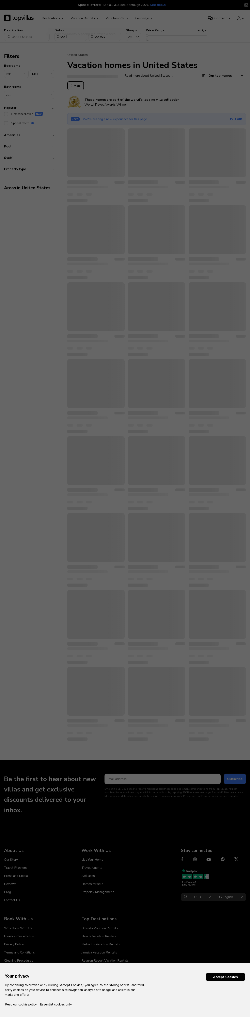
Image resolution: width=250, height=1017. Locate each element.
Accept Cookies (225, 977)
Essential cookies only (56, 1004)
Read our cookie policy (21, 1004)
